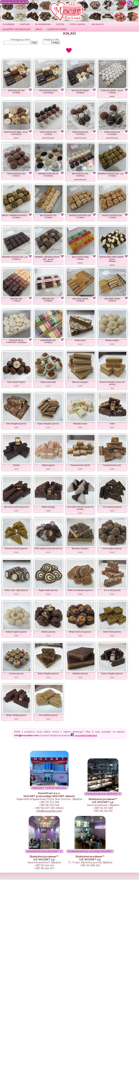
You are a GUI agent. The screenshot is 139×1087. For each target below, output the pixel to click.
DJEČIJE (60, 24)
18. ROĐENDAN (43, 24)
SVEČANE (25, 24)
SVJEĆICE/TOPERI (56, 29)
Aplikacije (97, 24)
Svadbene (8, 24)
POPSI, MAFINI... (78, 24)
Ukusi (39, 29)
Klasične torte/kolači (16, 29)
